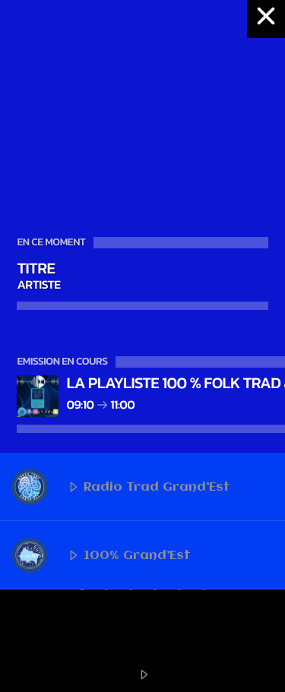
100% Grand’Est (101, 555)
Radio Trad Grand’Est (120, 487)
